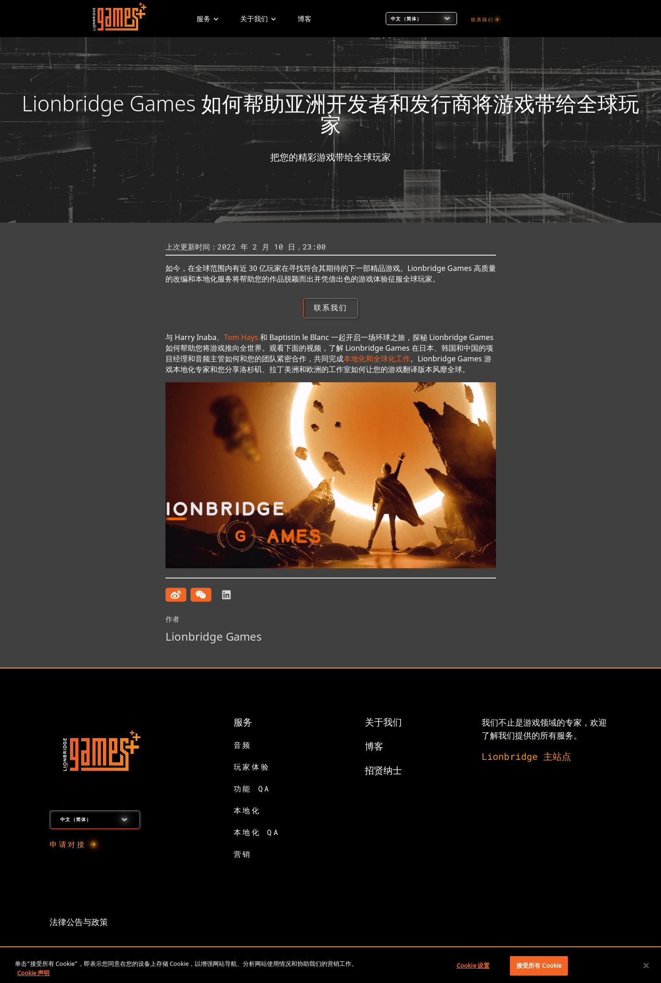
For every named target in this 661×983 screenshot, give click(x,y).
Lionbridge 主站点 (526, 757)
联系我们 (482, 20)
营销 (243, 855)
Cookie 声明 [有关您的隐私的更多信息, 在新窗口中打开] (33, 973)
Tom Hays (241, 338)
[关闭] (646, 965)
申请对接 (68, 845)
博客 (374, 747)
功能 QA (252, 789)
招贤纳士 (383, 771)
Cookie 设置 (473, 965)
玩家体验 (252, 767)
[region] (330, 966)
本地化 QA (257, 833)
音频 (243, 746)
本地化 (247, 811)
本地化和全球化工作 (376, 359)
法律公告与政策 (79, 922)
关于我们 (383, 723)
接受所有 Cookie (538, 965)
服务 (243, 723)
